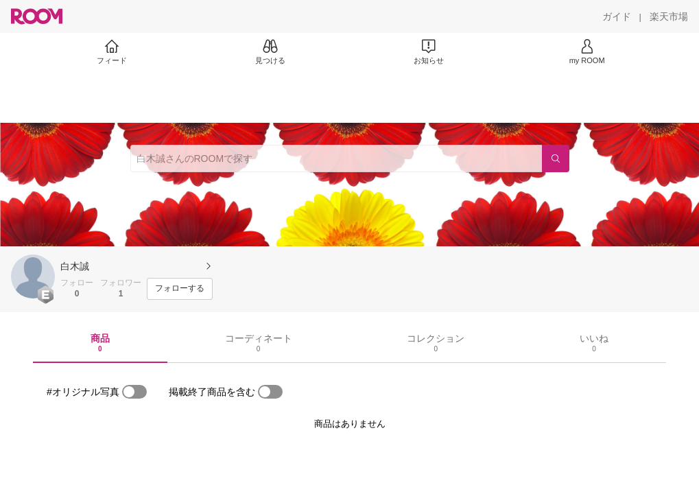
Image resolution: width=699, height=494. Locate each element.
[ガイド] (616, 16)
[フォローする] (180, 289)
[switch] (134, 392)
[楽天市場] (669, 16)
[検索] (555, 158)
